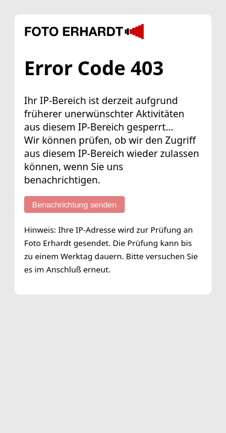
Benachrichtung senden (74, 204)
